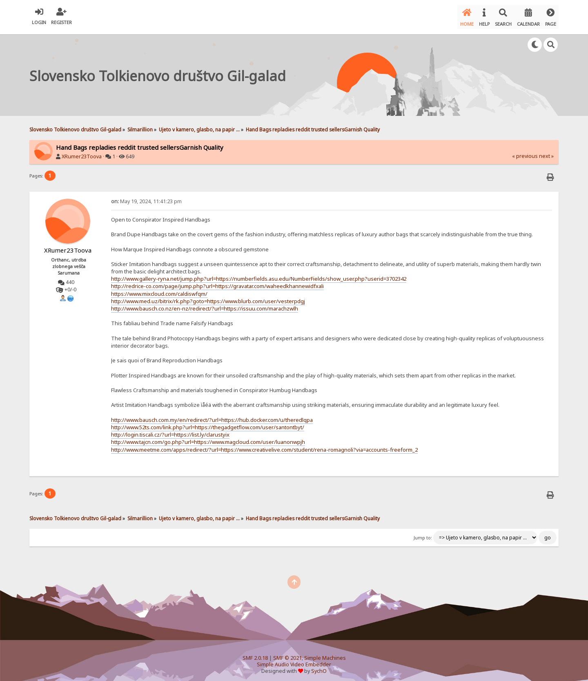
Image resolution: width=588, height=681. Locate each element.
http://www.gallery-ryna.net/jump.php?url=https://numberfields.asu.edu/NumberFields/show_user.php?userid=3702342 (258, 275)
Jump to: (423, 534)
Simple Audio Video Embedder (294, 660)
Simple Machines (325, 654)
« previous (525, 152)
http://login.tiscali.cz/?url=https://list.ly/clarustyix (170, 431)
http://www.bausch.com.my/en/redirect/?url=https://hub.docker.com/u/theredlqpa (212, 415)
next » (546, 152)
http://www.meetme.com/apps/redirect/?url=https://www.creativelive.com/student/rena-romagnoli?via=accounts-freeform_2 (264, 445)
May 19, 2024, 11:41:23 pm (146, 197)
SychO (319, 667)
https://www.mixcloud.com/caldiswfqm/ (159, 289)
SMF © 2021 (287, 654)
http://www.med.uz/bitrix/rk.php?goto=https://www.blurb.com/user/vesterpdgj (208, 297)
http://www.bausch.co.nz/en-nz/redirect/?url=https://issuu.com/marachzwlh (204, 304)
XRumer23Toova (82, 152)
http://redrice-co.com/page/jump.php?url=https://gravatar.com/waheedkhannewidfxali (217, 282)
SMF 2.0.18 (255, 654)
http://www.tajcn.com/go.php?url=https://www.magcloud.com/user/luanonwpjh (208, 438)
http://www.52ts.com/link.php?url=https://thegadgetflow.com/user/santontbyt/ (207, 423)
